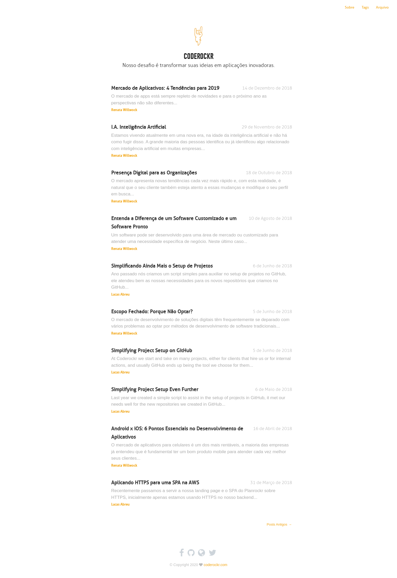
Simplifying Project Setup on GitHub (201, 361)
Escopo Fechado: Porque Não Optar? (201, 322)
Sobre (349, 7)
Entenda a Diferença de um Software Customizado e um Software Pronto (201, 233)
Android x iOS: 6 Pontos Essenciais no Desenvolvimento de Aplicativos (201, 447)
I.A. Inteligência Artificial (201, 141)
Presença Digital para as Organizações (201, 187)
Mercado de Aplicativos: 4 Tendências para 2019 (201, 99)
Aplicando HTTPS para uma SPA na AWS (201, 493)
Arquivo (382, 7)
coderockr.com (215, 565)
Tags (365, 7)
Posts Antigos (279, 524)
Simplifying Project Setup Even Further (201, 400)
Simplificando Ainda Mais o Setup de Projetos (201, 280)
